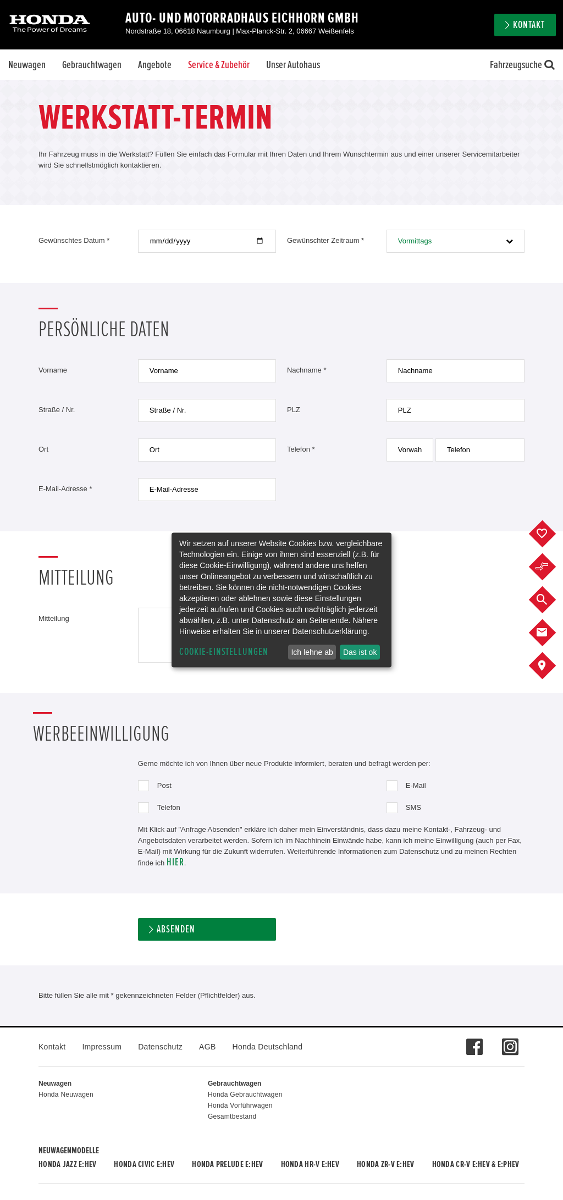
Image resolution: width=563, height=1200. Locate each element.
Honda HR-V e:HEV (310, 1164)
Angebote (155, 64)
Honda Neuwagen (65, 1094)
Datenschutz (160, 1046)
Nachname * (307, 370)
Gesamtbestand (232, 1116)
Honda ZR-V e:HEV (385, 1164)
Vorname (52, 370)
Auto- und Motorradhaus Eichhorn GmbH (242, 18)
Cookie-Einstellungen (223, 652)
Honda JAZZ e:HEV (67, 1164)
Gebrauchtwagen (92, 64)
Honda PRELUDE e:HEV (227, 1164)
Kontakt (529, 25)
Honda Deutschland (268, 1046)
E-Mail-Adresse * (65, 489)
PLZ (293, 409)
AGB (207, 1046)
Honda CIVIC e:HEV (144, 1164)
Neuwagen (27, 64)
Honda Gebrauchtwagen (245, 1094)
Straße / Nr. (56, 409)
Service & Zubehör (219, 64)
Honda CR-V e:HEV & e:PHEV (476, 1164)
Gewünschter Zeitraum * (325, 240)
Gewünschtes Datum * (73, 240)
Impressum (102, 1046)
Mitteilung (53, 618)
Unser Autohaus (293, 64)
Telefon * (301, 449)
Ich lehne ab (312, 652)
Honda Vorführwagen (240, 1105)
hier (175, 862)
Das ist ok (360, 652)
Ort (43, 449)
